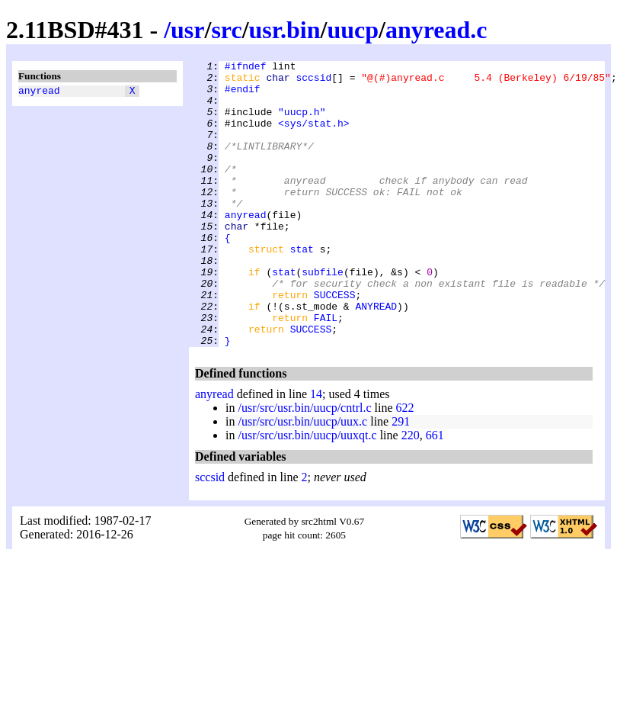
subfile (323, 315)
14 (316, 451)
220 (410, 492)
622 (405, 464)
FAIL (325, 370)
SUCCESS (335, 342)
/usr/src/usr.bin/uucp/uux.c (302, 478)
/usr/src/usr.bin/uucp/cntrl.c (304, 464)
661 (435, 492)
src (226, 29)
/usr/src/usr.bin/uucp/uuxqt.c (307, 492)
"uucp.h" (301, 123)
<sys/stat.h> (314, 136)
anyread (39, 92)
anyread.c (436, 29)
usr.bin (285, 29)
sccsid (313, 81)
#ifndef (246, 68)
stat (302, 287)
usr (187, 29)
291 (401, 478)
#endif (243, 95)
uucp (353, 29)
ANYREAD (376, 356)
